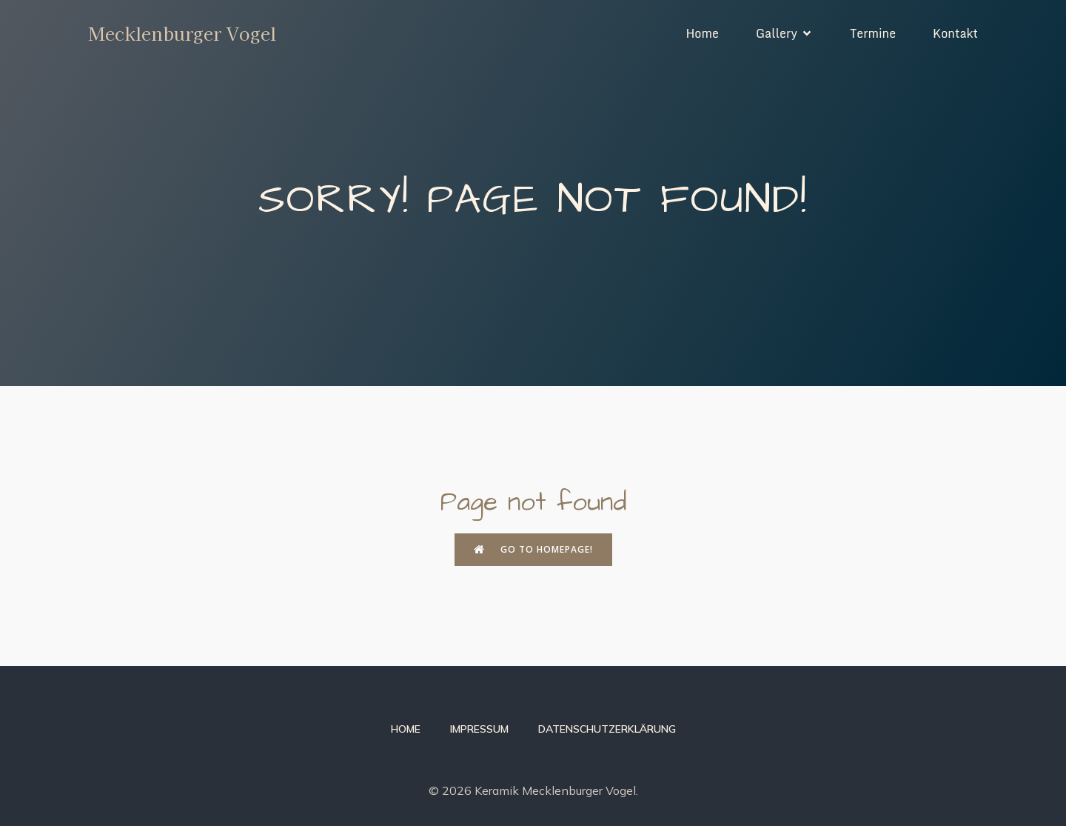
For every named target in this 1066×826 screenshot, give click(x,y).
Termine (873, 33)
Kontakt (955, 33)
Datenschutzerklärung (607, 729)
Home (702, 33)
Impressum (479, 729)
